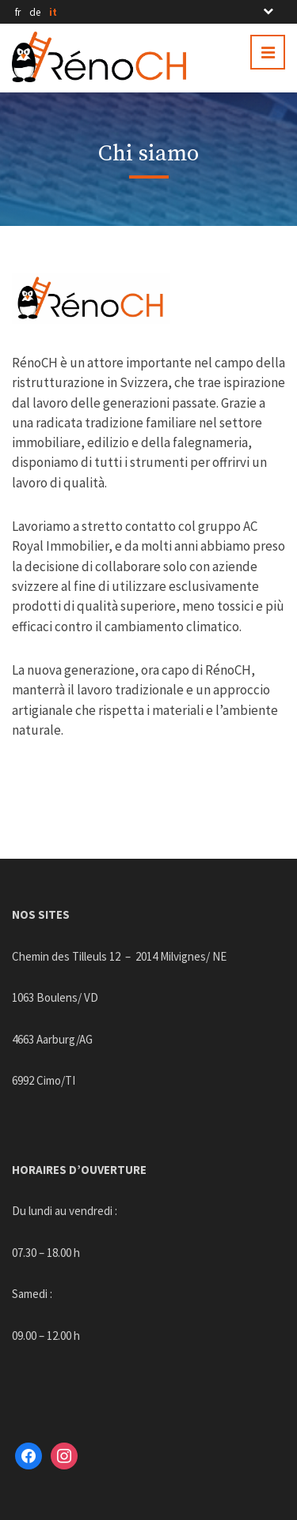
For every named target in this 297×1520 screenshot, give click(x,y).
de (34, 12)
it (53, 12)
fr (18, 12)
